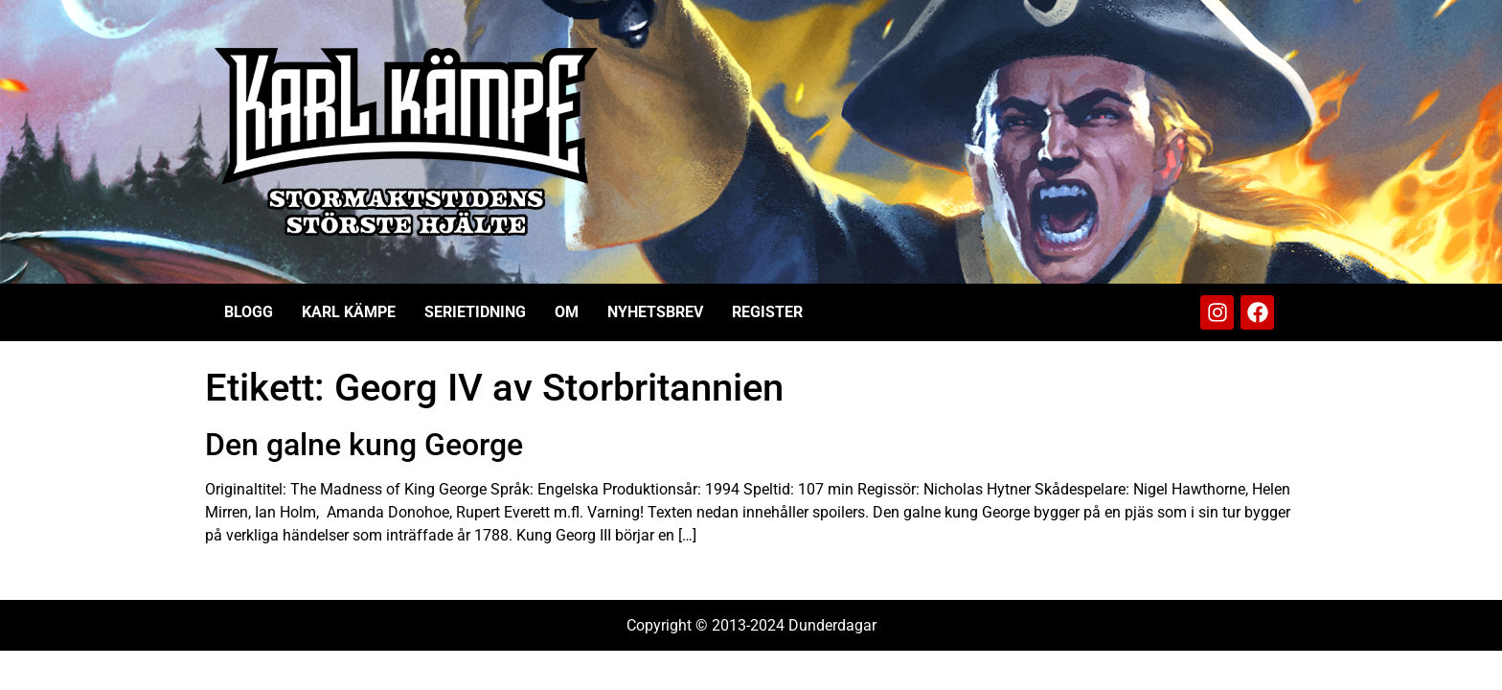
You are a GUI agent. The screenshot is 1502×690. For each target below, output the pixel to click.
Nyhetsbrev (655, 312)
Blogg (248, 312)
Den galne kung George (364, 444)
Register (767, 312)
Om (567, 312)
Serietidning (475, 312)
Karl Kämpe (349, 312)
